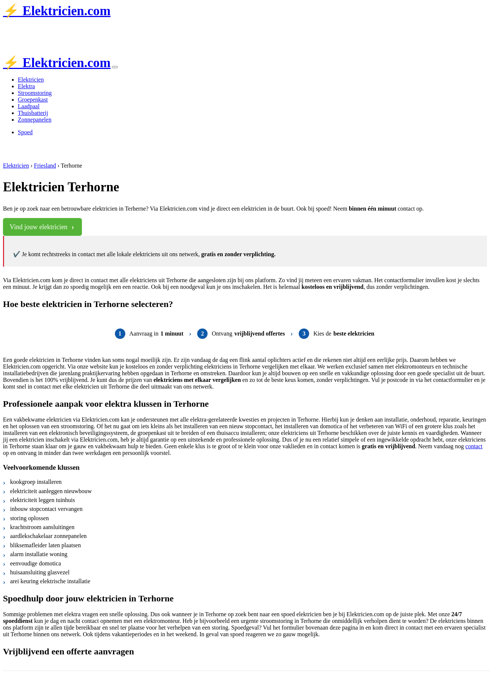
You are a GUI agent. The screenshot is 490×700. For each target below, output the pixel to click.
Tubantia (55, 28)
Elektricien (31, 79)
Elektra (26, 86)
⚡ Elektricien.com (56, 11)
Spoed (25, 132)
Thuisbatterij (33, 113)
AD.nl (112, 28)
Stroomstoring (35, 93)
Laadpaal (29, 106)
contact (474, 446)
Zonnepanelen (35, 119)
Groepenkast (33, 99)
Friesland (45, 165)
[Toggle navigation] (115, 67)
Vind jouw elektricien (38, 227)
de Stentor (83, 28)
